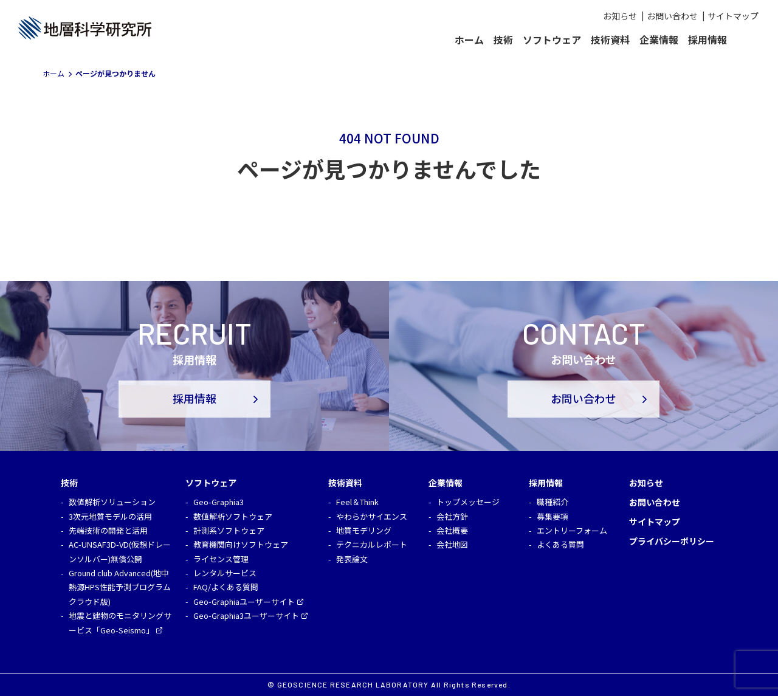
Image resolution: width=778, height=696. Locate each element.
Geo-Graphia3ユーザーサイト (246, 615)
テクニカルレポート (371, 544)
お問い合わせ (672, 16)
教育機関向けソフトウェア (240, 544)
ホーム (469, 39)
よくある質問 (560, 544)
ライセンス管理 (221, 559)
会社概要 (452, 530)
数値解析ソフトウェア (232, 516)
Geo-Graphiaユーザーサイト (244, 601)
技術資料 (610, 39)
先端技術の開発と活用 (108, 530)
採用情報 (707, 39)
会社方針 (452, 516)
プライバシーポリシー (671, 541)
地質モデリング (363, 530)
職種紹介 (552, 502)
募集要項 (552, 516)
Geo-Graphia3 (218, 502)
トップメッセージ (468, 502)
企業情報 (658, 39)
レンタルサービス (224, 573)
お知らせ (620, 16)
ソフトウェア (552, 39)
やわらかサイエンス (371, 516)
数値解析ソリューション (112, 502)
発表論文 (352, 559)
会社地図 (452, 544)
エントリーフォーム (572, 530)
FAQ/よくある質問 (225, 587)
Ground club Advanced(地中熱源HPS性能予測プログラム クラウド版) (120, 587)
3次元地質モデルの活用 (110, 516)
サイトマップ (733, 16)
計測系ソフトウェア (228, 530)
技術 (503, 39)
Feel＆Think (357, 502)
